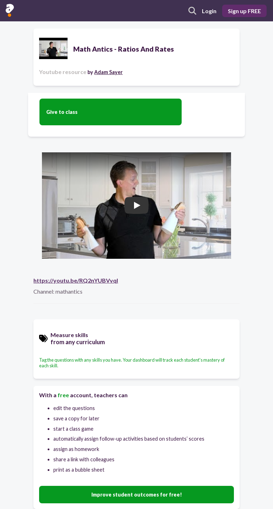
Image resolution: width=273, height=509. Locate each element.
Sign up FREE (244, 10)
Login (209, 10)
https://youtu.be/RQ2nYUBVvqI (75, 280)
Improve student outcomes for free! (136, 495)
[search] (192, 11)
